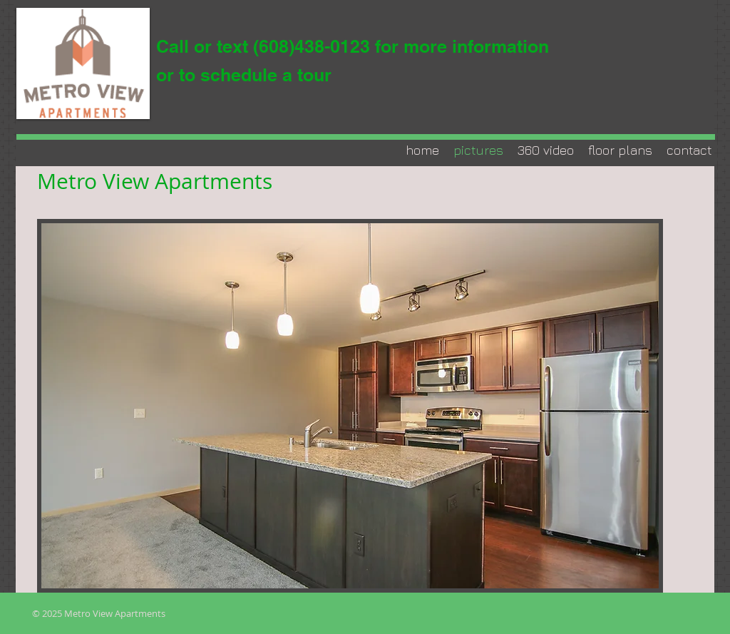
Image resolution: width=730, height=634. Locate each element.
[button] (350, 406)
